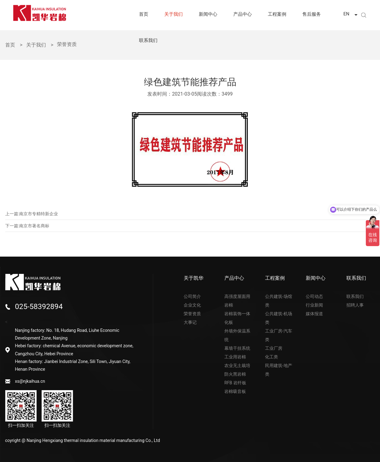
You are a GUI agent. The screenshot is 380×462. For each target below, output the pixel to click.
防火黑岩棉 (235, 374)
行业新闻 (314, 305)
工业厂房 (273, 348)
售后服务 (311, 14)
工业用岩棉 (235, 356)
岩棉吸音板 (235, 391)
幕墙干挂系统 (237, 348)
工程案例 (277, 14)
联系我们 (148, 40)
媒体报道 (314, 313)
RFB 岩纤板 (235, 382)
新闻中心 (208, 14)
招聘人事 (355, 305)
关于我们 (173, 14)
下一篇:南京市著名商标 (27, 225)
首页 (143, 14)
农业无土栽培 (237, 365)
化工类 (271, 356)
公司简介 (192, 296)
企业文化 (192, 305)
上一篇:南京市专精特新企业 (31, 213)
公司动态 (314, 296)
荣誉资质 (192, 313)
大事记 (190, 322)
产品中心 (242, 14)
